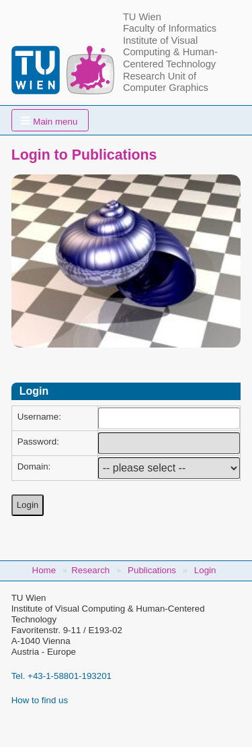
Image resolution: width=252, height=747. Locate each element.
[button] (50, 120)
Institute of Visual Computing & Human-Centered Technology (170, 52)
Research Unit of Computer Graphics (165, 82)
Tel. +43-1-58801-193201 (61, 676)
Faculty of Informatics (169, 28)
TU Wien (142, 16)
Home (44, 570)
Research (90, 570)
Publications (152, 570)
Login (205, 570)
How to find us (39, 700)
